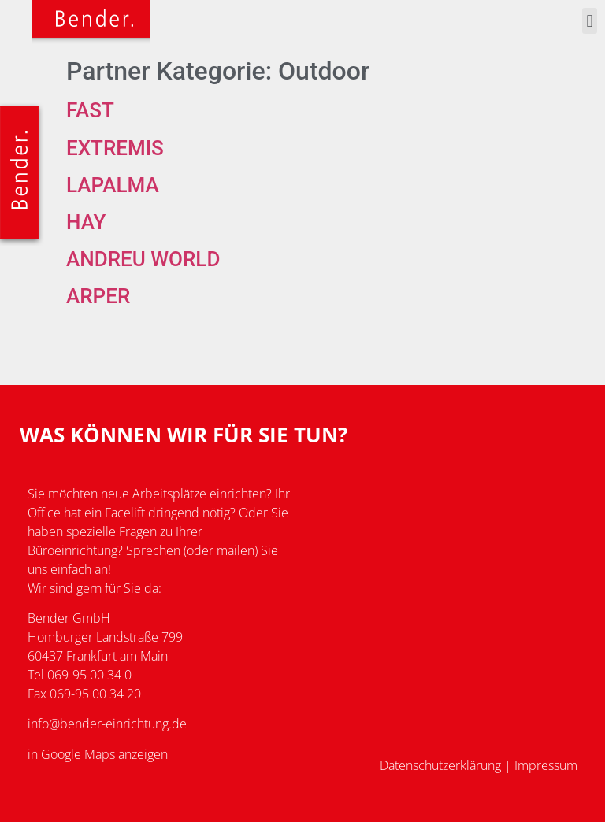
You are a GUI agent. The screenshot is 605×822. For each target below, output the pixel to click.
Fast (90, 110)
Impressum (545, 765)
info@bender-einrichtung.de (107, 723)
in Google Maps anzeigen (98, 754)
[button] (589, 21)
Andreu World (143, 259)
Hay (86, 222)
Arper (98, 296)
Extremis (115, 148)
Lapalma (112, 185)
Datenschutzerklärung (440, 765)
